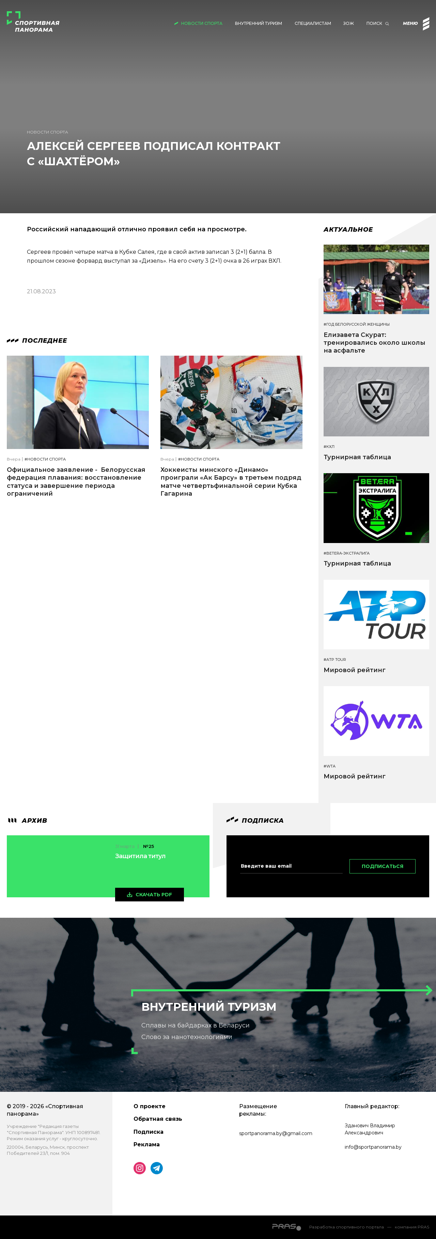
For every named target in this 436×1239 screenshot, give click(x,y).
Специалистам (313, 23)
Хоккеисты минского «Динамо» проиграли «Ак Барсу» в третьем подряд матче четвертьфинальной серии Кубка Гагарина (230, 481)
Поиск (374, 23)
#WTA (330, 766)
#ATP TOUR (335, 660)
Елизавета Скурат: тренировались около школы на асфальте (374, 343)
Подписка (149, 1132)
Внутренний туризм (258, 23)
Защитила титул (140, 856)
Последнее (37, 340)
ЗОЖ (348, 23)
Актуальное (348, 229)
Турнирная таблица (357, 457)
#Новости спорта (45, 459)
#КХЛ (329, 447)
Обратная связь (158, 1119)
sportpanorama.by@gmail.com (275, 1133)
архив (27, 820)
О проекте (150, 1106)
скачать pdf (154, 895)
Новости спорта (201, 23)
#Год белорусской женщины (357, 324)
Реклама (147, 1144)
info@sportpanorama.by (373, 1147)
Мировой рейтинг (355, 670)
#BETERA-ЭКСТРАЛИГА (347, 553)
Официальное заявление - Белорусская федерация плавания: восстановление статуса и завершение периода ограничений (76, 481)
